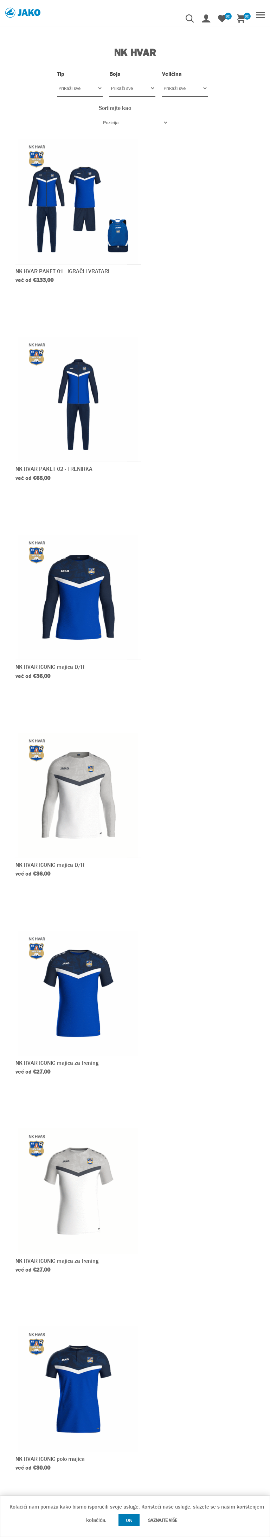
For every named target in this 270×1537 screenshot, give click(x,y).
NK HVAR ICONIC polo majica (50, 812)
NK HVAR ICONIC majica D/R (50, 441)
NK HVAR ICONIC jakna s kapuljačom (60, 1182)
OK (129, 1520)
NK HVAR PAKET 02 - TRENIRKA (182, 256)
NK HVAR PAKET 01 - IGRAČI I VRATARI (63, 256)
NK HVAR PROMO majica (46, 997)
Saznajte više (162, 1520)
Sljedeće (255, 1266)
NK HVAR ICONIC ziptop (172, 1182)
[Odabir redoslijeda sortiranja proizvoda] (135, 122)
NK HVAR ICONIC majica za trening (57, 627)
